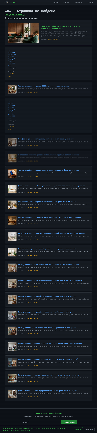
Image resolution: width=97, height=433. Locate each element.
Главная (56, 2)
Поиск (91, 2)
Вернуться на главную (15, 15)
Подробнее (89, 429)
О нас (67, 2)
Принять (78, 429)
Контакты (78, 2)
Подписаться (70, 422)
